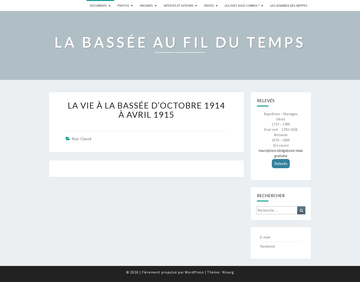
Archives (146, 5)
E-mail (265, 237)
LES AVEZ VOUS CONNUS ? (242, 5)
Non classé (81, 138)
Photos (123, 5)
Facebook (267, 246)
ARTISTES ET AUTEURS (179, 5)
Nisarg (228, 272)
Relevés (280, 163)
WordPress (194, 272)
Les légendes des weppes (288, 5)
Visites (209, 5)
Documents (98, 5)
